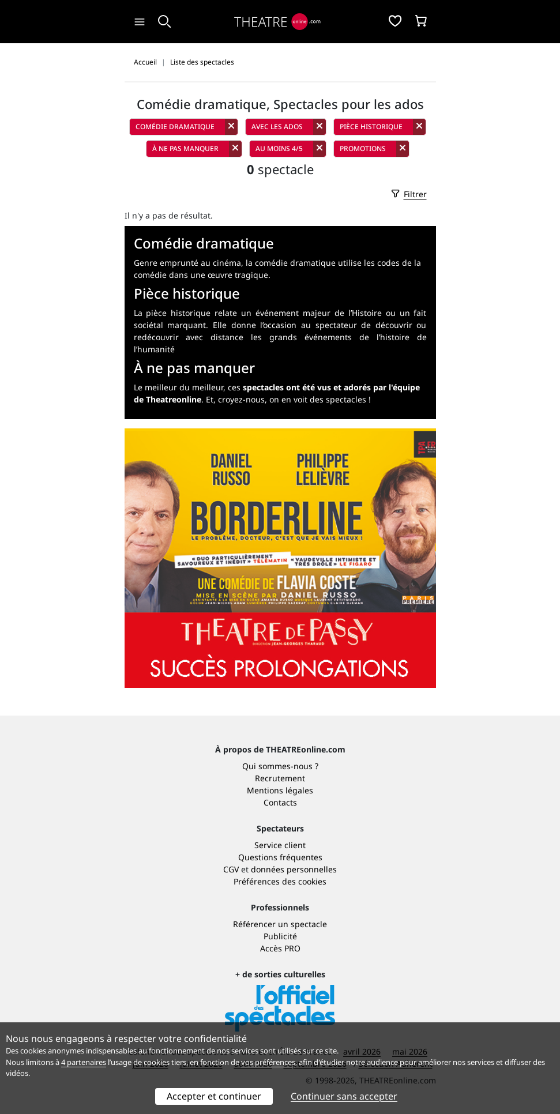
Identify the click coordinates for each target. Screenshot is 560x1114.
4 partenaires (83, 1062)
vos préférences (268, 1062)
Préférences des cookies (280, 881)
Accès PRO (280, 948)
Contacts (280, 802)
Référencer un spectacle (280, 924)
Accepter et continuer (214, 1096)
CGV (231, 869)
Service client (280, 845)
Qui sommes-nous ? (280, 766)
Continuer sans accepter (344, 1096)
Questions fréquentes (280, 857)
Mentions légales (280, 790)
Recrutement (280, 778)
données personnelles (294, 869)
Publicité (280, 936)
